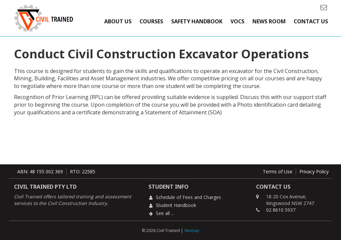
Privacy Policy (314, 171)
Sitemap (191, 230)
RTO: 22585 (82, 171)
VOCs (237, 21)
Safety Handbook (196, 21)
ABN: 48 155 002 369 (40, 171)
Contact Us (311, 21)
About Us (118, 21)
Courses (151, 21)
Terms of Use (277, 171)
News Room (269, 21)
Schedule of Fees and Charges (188, 197)
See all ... (165, 213)
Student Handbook (176, 205)
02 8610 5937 (280, 210)
